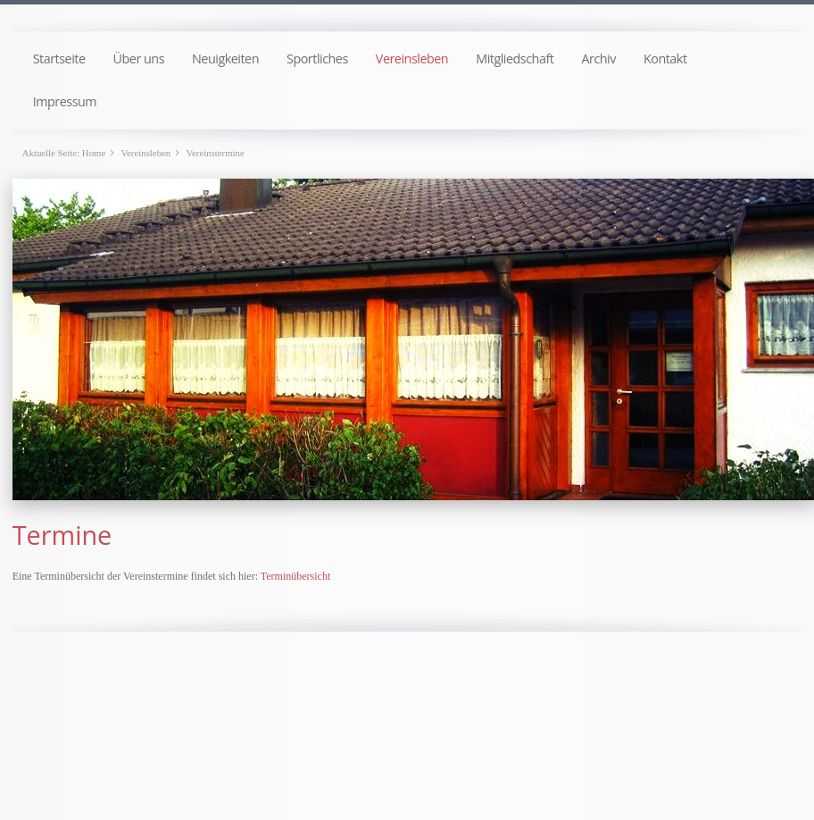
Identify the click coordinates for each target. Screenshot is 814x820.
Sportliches (317, 58)
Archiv (598, 58)
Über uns (139, 58)
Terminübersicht (295, 576)
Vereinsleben (412, 58)
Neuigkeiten (225, 58)
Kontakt (665, 58)
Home (93, 152)
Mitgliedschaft (514, 58)
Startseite (59, 58)
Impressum (64, 101)
